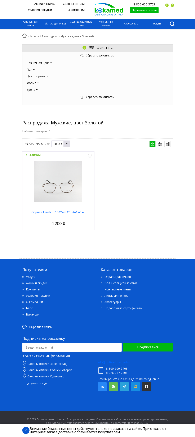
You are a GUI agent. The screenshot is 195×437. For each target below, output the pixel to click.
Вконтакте (102, 386)
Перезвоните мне (144, 10)
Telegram (124, 386)
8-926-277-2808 (117, 373)
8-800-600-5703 (144, 4)
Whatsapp (113, 386)
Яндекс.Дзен (146, 386)
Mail (135, 386)
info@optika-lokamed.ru (114, 362)
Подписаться (148, 347)
